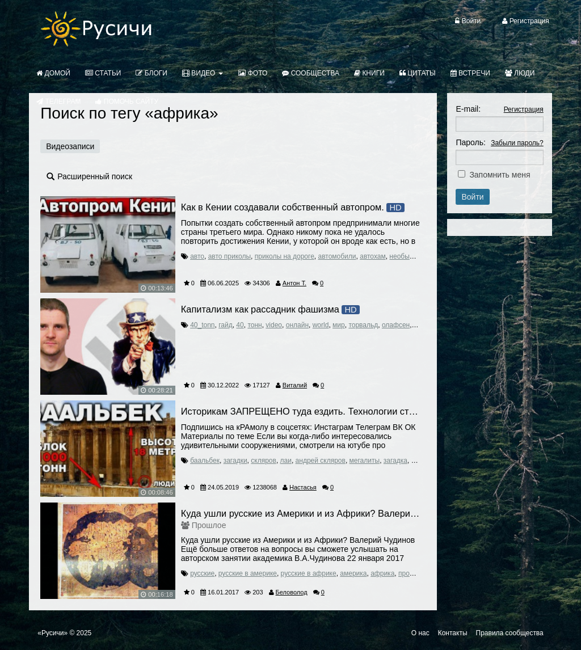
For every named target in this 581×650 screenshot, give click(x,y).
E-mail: (468, 108)
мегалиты (365, 461)
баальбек (205, 461)
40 (239, 325)
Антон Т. (294, 283)
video (274, 325)
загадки (235, 461)
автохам (372, 256)
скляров (263, 461)
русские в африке (308, 573)
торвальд (363, 325)
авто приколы (229, 256)
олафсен (396, 325)
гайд (225, 325)
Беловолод (292, 592)
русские (202, 573)
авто (197, 256)
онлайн (297, 325)
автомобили (337, 256)
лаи (286, 461)
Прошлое (209, 525)
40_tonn (202, 325)
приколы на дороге (284, 256)
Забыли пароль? (517, 143)
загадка (395, 461)
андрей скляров (321, 461)
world (321, 325)
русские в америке (247, 573)
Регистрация (524, 109)
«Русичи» (52, 633)
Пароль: (470, 142)
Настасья (303, 487)
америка (353, 573)
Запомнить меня (499, 174)
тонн (254, 325)
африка (382, 573)
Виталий (295, 385)
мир (338, 325)
